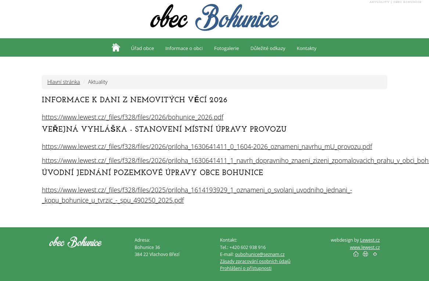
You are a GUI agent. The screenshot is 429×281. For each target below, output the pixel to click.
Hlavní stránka (63, 81)
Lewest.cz (370, 240)
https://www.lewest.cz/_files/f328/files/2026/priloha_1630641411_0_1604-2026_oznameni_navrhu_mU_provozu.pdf (207, 146)
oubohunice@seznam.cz (260, 254)
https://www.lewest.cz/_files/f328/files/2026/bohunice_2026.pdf (132, 117)
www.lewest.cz (365, 247)
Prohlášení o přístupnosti (245, 268)
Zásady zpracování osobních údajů (255, 261)
